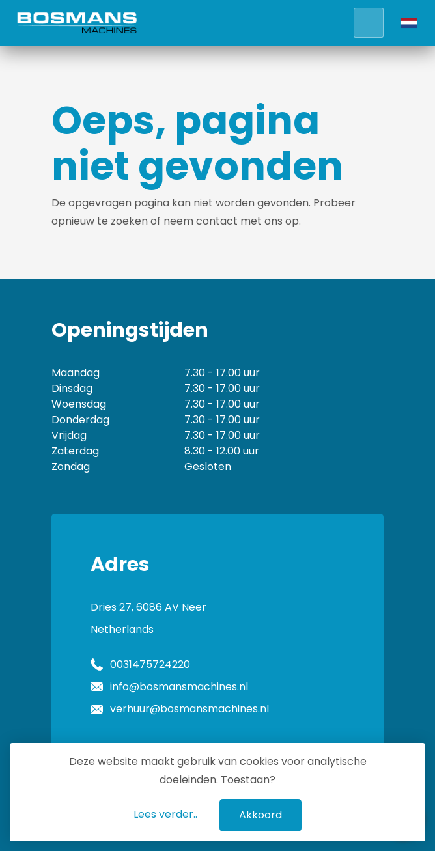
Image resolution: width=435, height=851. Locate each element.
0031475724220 (150, 664)
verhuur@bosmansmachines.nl (189, 708)
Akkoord (260, 814)
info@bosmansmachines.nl (179, 686)
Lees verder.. (165, 814)
